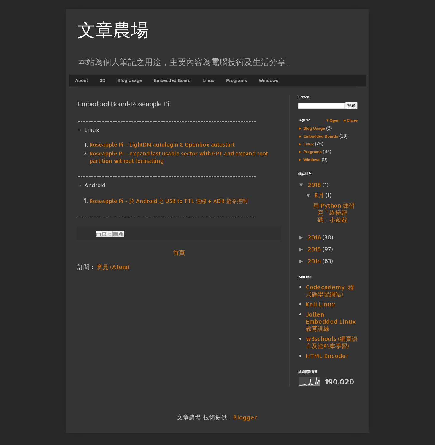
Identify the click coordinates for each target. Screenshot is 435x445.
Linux (208, 80)
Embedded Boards (320, 136)
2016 (315, 237)
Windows (268, 80)
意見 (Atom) (113, 267)
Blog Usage (130, 80)
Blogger (245, 417)
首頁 (179, 252)
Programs (236, 80)
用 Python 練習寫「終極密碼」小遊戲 (334, 212)
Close (352, 120)
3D (102, 80)
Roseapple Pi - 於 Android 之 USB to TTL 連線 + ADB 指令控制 (168, 200)
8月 (320, 195)
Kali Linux (320, 304)
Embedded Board (172, 80)
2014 (315, 261)
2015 (315, 249)
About (81, 80)
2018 (315, 184)
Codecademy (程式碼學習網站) (330, 290)
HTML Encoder (327, 356)
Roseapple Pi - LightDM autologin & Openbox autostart (162, 144)
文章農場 (113, 30)
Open (334, 120)
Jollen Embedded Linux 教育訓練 (331, 321)
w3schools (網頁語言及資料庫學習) (332, 342)
